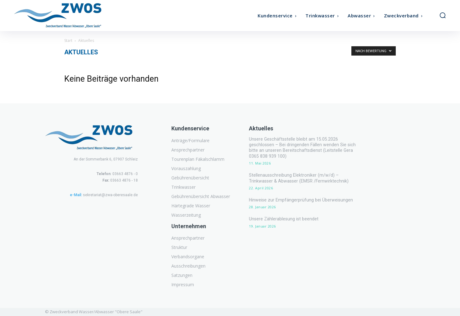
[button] (442, 15)
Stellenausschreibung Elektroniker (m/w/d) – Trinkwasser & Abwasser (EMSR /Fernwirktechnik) (305, 172)
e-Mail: (76, 195)
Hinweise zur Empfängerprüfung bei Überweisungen (300, 194)
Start (68, 40)
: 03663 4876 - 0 (117, 174)
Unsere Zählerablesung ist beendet (283, 212)
